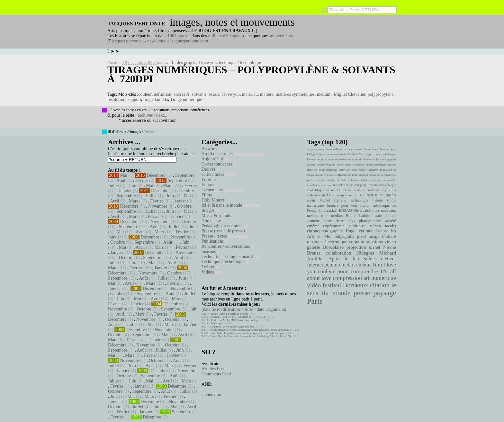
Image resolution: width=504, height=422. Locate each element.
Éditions (210, 179)
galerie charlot (316, 180)
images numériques (376, 164)
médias (337, 215)
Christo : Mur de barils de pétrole (229, 313)
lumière (332, 205)
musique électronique (327, 241)
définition (162, 94)
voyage (389, 159)
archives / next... (152, 115)
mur (324, 215)
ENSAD (345, 210)
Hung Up (312, 169)
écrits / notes (218, 174)
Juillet (113, 185)
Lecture (380, 159)
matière (267, 94)
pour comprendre (357, 271)
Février (141, 180)
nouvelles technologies (382, 174)
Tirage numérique (186, 99)
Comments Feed (216, 374)
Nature (382, 231)
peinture (332, 265)
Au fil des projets (233, 153)
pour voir (349, 205)
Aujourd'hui (215, 159)
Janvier (125, 190)
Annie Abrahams (368, 169)
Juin (132, 185)
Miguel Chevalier (349, 94)
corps (354, 241)
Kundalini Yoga (356, 154)
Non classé (212, 220)
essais (214, 94)
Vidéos (211, 272)
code (381, 185)
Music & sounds (218, 215)
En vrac (209, 184)
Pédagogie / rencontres (225, 225)
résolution (116, 99)
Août (120, 180)
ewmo (330, 154)
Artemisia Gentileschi (363, 159)
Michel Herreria (333, 200)
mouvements (281, 35)
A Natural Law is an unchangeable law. (232, 326)
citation (380, 285)
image (374, 236)
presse (362, 292)
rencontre (339, 185)
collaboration (338, 253)
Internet (315, 265)
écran (311, 200)
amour (390, 215)
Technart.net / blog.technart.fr (230, 256)
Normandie (358, 164)
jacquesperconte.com (189, 41)
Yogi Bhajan (315, 190)
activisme (326, 185)
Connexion (211, 394)
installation (313, 185)
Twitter (149, 132)
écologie (390, 185)
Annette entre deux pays (331, 221)
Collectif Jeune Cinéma (378, 195)
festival (332, 285)
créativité (372, 190)
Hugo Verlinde (359, 231)
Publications (214, 241)
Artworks (212, 148)
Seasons (210, 251)
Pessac (367, 149)
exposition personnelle (382, 180)
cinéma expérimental (326, 225)
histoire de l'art (336, 180)
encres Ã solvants (190, 94)
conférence (344, 159)
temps (310, 149)
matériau (250, 94)
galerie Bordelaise (325, 247)
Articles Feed (214, 368)
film (377, 265)
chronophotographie (325, 231)
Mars (167, 185)
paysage (385, 293)
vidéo (314, 285)
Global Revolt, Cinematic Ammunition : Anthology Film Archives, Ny (250, 336)
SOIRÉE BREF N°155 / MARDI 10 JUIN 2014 (237, 317)
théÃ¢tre (328, 195)
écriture (359, 190)
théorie (378, 200)
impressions (372, 241)
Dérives (210, 169)
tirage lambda (155, 99)
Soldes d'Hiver (379, 258)
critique (392, 164)
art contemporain (353, 149)
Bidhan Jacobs (382, 225)
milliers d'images (223, 35)
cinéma (364, 265)
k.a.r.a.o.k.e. (328, 210)
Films (208, 195)
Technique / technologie (226, 261)
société (390, 221)
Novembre (157, 206)
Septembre (184, 175)
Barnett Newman (380, 149)
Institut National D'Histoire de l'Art (336, 174)
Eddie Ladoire (359, 215)
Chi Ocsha (344, 190)
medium (324, 94)
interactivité (340, 154)
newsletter (156, 41)
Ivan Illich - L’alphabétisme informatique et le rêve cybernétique (247, 333)
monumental (331, 159)
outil (354, 169)
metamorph (380, 154)
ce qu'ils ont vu (347, 195)
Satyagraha (345, 236)
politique (357, 225)
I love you (207, 62)
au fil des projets (181, 62)
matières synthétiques (295, 94)
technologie (359, 200)
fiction (365, 205)
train (378, 215)
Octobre (186, 190)
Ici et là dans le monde (231, 205)
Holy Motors (214, 200)
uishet (374, 247)
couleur (144, 94)
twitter (330, 190)
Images (211, 210)
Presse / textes (225, 236)
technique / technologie (240, 62)
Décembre (156, 175)
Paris (314, 301)
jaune (348, 164)
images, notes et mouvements (232, 22)
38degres (365, 253)
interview (344, 169)
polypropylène (380, 94)
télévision (352, 185)
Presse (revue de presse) (224, 231)
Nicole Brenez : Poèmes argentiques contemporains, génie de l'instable (251, 329)
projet (363, 185)
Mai (124, 175)
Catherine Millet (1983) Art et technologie (235, 320)
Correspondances (219, 164)
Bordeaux (355, 285)
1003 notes (177, 35)
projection (356, 247)
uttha (364, 180)
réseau (373, 185)
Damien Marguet (334, 149)
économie (319, 149)
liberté (340, 164)
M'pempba (217, 323)
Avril (114, 201)
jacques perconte (127, 41)
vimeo (390, 241)
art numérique (380, 278)
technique (353, 180)
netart (349, 265)
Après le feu (343, 258)
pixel (361, 236)
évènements (222, 189)
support (134, 99)
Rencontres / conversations (227, 246)
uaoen (320, 159)
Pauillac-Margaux (326, 164)
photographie (370, 221)
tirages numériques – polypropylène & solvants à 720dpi (251, 74)
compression (347, 278)
